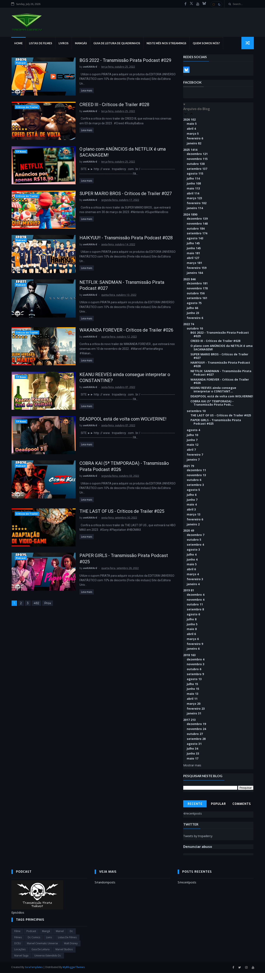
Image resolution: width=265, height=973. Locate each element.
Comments (242, 804)
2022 (188, 324)
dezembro (197, 154)
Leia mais (82, 86)
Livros (64, 43)
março (193, 134)
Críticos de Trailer (27, 107)
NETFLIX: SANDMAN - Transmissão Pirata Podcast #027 (221, 373)
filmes (18, 937)
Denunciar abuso (197, 847)
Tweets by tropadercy (198, 836)
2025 (190, 150)
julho (193, 179)
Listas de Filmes (40, 43)
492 (36, 601)
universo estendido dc (47, 955)
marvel (60, 931)
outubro (196, 164)
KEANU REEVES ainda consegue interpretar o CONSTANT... (213, 389)
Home (18, 43)
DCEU (17, 943)
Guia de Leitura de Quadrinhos (117, 43)
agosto (195, 174)
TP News (21, 151)
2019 (188, 591)
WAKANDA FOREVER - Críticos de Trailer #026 (123, 330)
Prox (47, 601)
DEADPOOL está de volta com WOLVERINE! (120, 419)
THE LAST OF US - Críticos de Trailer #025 (118, 508)
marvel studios (64, 949)
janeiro (194, 143)
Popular (218, 804)
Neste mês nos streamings (167, 43)
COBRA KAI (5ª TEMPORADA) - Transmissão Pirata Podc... (212, 403)
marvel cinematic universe (42, 943)
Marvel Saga (21, 955)
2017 (189, 720)
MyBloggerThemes (74, 967)
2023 (189, 279)
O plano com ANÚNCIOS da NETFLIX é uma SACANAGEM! (222, 347)
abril (191, 129)
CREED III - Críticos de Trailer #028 (111, 105)
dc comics (34, 937)
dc (71, 931)
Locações (19, 949)
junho (194, 184)
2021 (188, 466)
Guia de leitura (40, 949)
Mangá (46, 931)
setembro (197, 169)
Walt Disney (71, 943)
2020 (188, 531)
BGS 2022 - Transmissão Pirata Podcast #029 (122, 60)
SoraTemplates (34, 967)
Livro (49, 937)
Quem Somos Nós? (206, 43)
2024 (190, 215)
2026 (189, 120)
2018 (189, 655)
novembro (197, 159)
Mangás (81, 43)
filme (17, 931)
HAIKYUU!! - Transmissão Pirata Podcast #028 (123, 238)
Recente (195, 804)
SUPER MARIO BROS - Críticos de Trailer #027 (122, 194)
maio (192, 124)
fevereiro (195, 138)
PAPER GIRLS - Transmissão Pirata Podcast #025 (216, 422)
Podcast (20, 63)
